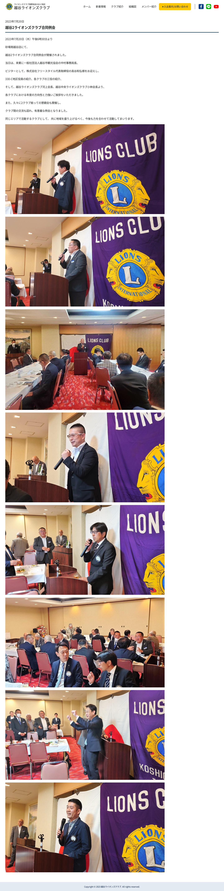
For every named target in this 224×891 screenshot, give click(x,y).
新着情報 (101, 6)
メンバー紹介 (149, 6)
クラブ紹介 (117, 6)
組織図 (132, 6)
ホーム (87, 6)
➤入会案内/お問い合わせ (175, 6)
